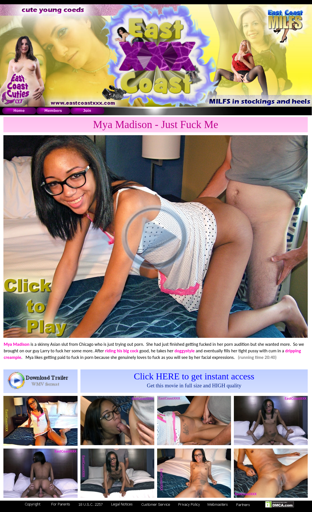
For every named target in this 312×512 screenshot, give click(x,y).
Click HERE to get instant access (194, 376)
